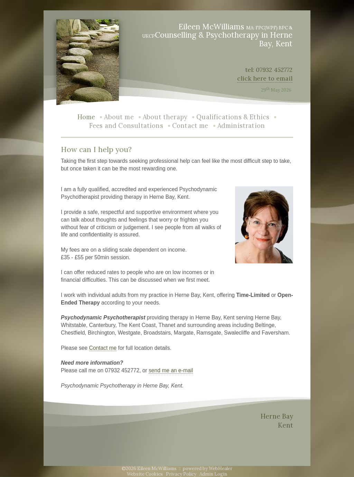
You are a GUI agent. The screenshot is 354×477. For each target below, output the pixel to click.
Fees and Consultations (126, 126)
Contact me (190, 126)
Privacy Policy (181, 474)
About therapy (165, 117)
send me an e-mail (171, 370)
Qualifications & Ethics (232, 117)
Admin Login (213, 474)
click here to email (264, 78)
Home (86, 117)
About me (118, 117)
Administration (241, 126)
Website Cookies (145, 474)
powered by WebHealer (207, 468)
